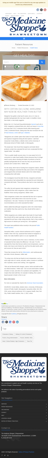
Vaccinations (5, 409)
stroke (16, 132)
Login (22, 15)
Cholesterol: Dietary (7, 334)
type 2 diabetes (25, 132)
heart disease (10, 132)
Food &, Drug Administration (10, 337)
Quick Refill (31, 13)
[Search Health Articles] (21, 62)
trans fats (40, 126)
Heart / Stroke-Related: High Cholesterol (13, 341)
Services (4, 403)
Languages (8, 13)
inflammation (26, 252)
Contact (3, 412)
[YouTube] (8, 455)
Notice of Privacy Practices (9, 421)
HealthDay (14, 314)
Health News (10, 66)
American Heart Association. (35, 283)
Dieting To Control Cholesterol (24, 334)
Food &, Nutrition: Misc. (26, 337)
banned (33, 124)
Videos (21, 66)
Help (14, 13)
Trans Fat (29, 341)
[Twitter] (5, 455)
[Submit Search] (42, 62)
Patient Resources (22, 48)
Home (13, 48)
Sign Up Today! (15, 15)
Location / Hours (6, 418)
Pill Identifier (22, 13)
